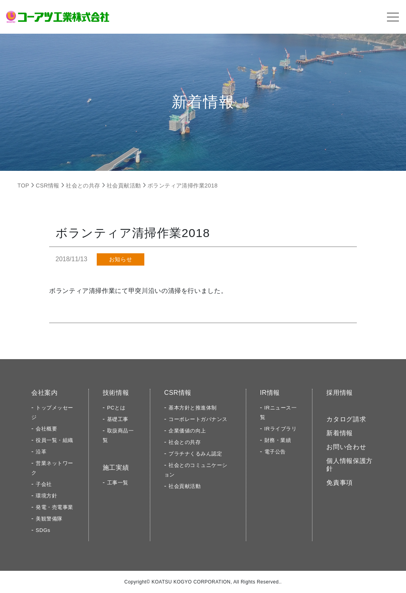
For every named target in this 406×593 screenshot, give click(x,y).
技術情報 (116, 392)
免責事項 (339, 482)
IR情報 (270, 392)
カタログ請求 (346, 419)
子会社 (44, 484)
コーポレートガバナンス (198, 419)
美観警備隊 (49, 519)
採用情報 (339, 392)
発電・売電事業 (54, 507)
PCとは (116, 408)
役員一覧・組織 (54, 440)
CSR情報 (178, 392)
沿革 (41, 452)
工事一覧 (117, 483)
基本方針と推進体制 (193, 408)
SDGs (43, 530)
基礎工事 (117, 419)
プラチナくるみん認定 (195, 454)
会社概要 (46, 429)
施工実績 (116, 467)
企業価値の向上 (187, 431)
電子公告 (275, 452)
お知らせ (120, 259)
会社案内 (44, 392)
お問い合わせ (346, 447)
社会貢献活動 (185, 486)
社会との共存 (185, 442)
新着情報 (339, 433)
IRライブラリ (280, 429)
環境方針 (46, 496)
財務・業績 (277, 440)
